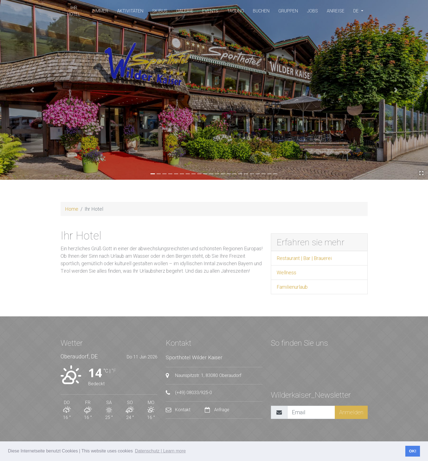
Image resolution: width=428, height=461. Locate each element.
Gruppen (288, 11)
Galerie (184, 11)
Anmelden (351, 412)
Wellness (286, 272)
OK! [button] (412, 451)
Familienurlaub (292, 287)
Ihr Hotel (73, 11)
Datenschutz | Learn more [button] (160, 451)
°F (113, 371)
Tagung (235, 11)
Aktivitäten (130, 11)
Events (210, 11)
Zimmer (100, 11)
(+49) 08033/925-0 (189, 392)
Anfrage (217, 409)
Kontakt (178, 409)
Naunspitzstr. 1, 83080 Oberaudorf (203, 375)
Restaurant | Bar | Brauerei (304, 258)
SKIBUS (159, 11)
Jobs (312, 11)
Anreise (335, 11)
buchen (261, 11)
